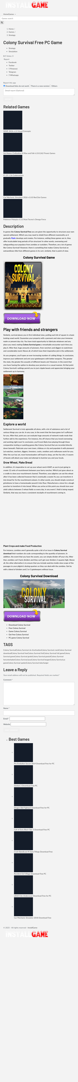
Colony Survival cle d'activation (28, 650)
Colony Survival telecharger (37, 663)
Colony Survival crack (50, 650)
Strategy (12, 35)
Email (6, 718)
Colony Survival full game (54, 653)
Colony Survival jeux (23, 659)
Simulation (13, 51)
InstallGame (32, 927)
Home (5, 14)
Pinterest (13, 69)
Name (6, 708)
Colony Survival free (19, 653)
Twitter (11, 65)
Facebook (13, 62)
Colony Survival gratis (23, 656)
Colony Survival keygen (40, 659)
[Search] (39, 18)
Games (11, 14)
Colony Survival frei (36, 653)
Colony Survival (9, 650)
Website (6, 724)
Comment (8, 680)
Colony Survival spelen (17, 663)
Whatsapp (14, 75)
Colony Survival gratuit (41, 656)
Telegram (12, 72)
